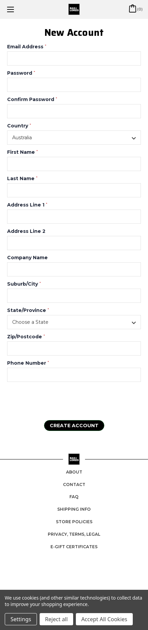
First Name (22, 152)
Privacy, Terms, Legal (74, 534)
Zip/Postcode (26, 336)
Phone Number (28, 363)
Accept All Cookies (104, 619)
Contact (74, 484)
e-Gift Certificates (74, 546)
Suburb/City (24, 284)
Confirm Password (32, 99)
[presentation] (48, 400)
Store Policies (74, 521)
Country (19, 125)
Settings (20, 619)
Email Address (26, 46)
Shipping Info (74, 509)
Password (21, 73)
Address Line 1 (27, 204)
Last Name (22, 178)
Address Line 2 (26, 231)
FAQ (74, 496)
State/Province (28, 310)
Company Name (27, 257)
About (74, 472)
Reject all (56, 619)
